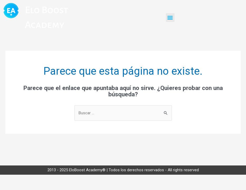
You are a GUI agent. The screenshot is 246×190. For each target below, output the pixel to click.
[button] (170, 17)
